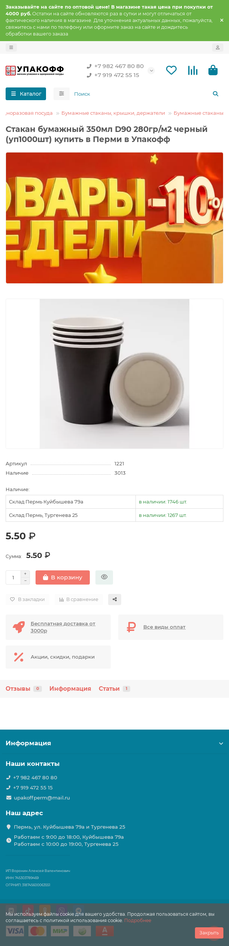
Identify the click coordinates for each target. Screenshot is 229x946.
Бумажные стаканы (198, 113)
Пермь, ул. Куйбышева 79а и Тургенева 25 (69, 827)
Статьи (114, 688)
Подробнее (137, 920)
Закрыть (209, 933)
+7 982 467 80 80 (114, 66)
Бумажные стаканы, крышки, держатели (113, 113)
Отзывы (24, 688)
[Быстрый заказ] (104, 577)
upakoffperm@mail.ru (42, 798)
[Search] (147, 93)
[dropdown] (11, 47)
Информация (70, 688)
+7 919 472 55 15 (111, 75)
